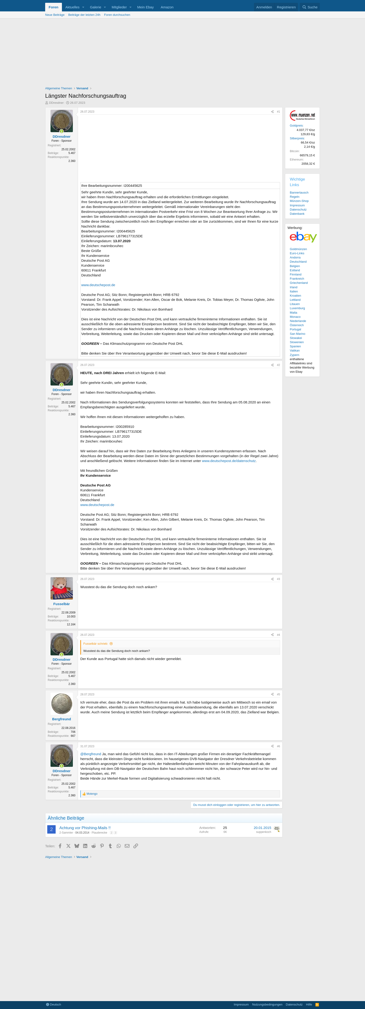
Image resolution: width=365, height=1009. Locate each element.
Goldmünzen (298, 249)
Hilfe (309, 1004)
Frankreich (297, 278)
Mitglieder (119, 7)
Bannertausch (299, 192)
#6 (278, 746)
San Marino (297, 333)
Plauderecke (99, 832)
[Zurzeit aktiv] (61, 131)
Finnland (295, 274)
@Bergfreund (90, 754)
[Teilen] (272, 111)
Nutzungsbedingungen (267, 1004)
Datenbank (297, 213)
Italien (294, 291)
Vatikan (295, 350)
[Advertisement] (182, 53)
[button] (83, 7)
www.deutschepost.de (98, 285)
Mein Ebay (145, 7)
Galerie (95, 7)
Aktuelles (72, 7)
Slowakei (296, 338)
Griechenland (299, 283)
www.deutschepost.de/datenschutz (229, 461)
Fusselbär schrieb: (95, 643)
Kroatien (295, 295)
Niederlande (298, 321)
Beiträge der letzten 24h (84, 15)
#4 (278, 635)
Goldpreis (296, 125)
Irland (293, 287)
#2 (278, 365)
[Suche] (310, 7)
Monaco (295, 316)
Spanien (295, 346)
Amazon (167, 7)
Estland (295, 270)
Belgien (295, 266)
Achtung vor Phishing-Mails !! (85, 828)
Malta (293, 312)
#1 (278, 111)
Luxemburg (297, 308)
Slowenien (297, 342)
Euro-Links (297, 253)
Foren (53, 7)
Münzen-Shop (299, 201)
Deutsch (53, 1004)
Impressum (297, 205)
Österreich (297, 325)
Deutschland (298, 261)
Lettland (295, 300)
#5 (278, 694)
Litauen (295, 304)
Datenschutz (298, 209)
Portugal (295, 329)
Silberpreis (297, 138)
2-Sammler (66, 832)
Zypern (294, 355)
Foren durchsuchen (117, 15)
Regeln (294, 196)
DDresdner (56, 102)
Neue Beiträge (54, 15)
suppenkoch (263, 832)
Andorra (295, 257)
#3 (278, 579)
